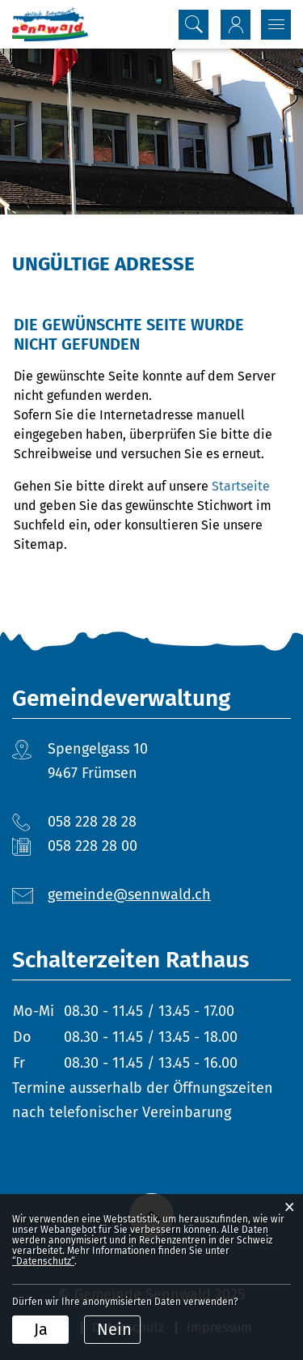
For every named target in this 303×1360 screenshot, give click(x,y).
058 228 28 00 (92, 846)
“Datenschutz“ (43, 1261)
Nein (114, 1329)
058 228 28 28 (92, 822)
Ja (41, 1329)
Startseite (241, 486)
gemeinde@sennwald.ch (129, 894)
